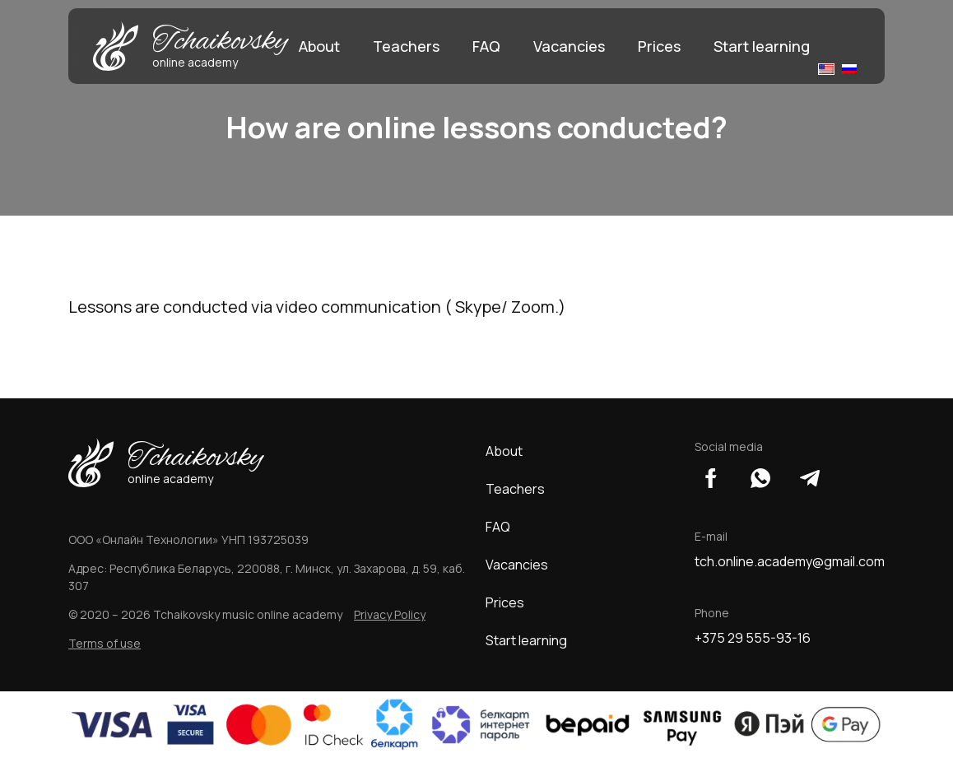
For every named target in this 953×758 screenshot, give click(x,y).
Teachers (406, 46)
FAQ (486, 46)
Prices (659, 46)
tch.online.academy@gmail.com (790, 561)
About (319, 46)
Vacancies (569, 46)
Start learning (762, 46)
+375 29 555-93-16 (753, 638)
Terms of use (104, 643)
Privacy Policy (389, 614)
